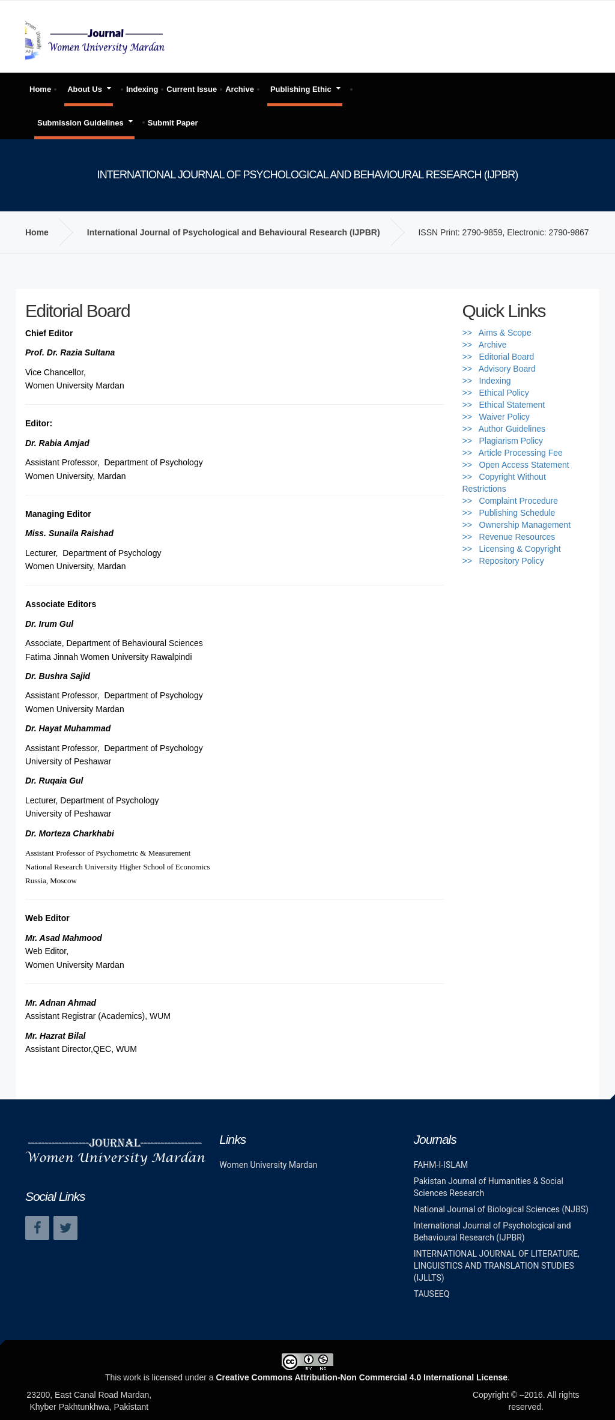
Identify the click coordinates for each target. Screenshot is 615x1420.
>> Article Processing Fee (512, 453)
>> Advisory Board (499, 368)
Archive (239, 89)
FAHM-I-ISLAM (441, 1165)
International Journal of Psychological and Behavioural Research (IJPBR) (233, 232)
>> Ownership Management (516, 525)
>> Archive (484, 344)
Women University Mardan (268, 1165)
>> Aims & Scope (497, 332)
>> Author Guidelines (504, 429)
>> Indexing (486, 380)
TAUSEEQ (432, 1294)
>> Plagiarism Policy (503, 441)
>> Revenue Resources (509, 537)
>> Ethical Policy (495, 392)
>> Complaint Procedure (510, 501)
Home (40, 89)
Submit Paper (173, 122)
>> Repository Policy (503, 561)
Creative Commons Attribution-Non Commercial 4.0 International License (361, 1377)
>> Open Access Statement (515, 465)
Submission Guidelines (80, 122)
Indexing (142, 89)
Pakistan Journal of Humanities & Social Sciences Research (488, 1187)
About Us (84, 89)
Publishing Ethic (301, 89)
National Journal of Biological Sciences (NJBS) (501, 1209)
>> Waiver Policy (496, 416)
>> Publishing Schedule (509, 513)
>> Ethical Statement (503, 404)
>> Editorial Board (498, 356)
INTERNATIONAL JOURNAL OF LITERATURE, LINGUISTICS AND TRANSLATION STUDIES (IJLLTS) (497, 1266)
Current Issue (191, 89)
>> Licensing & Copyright (511, 549)
